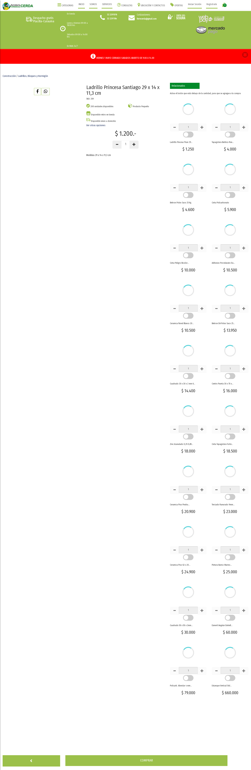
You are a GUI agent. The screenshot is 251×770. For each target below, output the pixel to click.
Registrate (212, 4)
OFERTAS (176, 5)
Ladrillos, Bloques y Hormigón (33, 76)
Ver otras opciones (95, 125)
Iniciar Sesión (194, 4)
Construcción (9, 76)
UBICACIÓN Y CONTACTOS (151, 5)
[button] (245, 55)
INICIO (81, 4)
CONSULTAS (124, 5)
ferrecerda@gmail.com (147, 19)
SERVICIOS (107, 4)
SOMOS (93, 4)
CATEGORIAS (65, 5)
